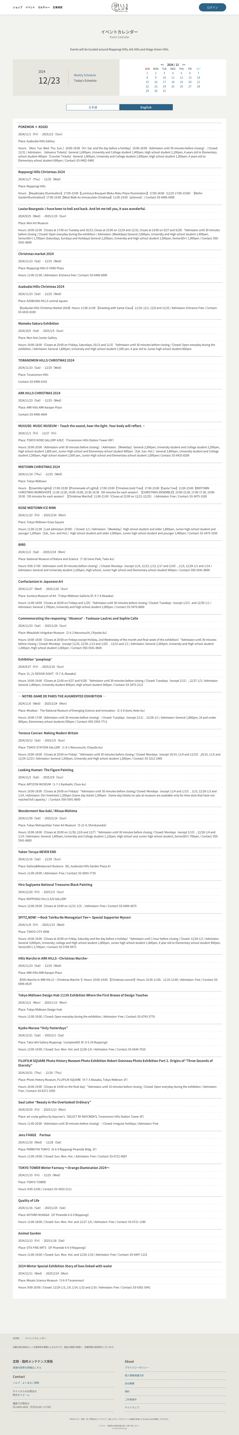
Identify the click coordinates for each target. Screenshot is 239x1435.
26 (181, 86)
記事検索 (57, 7)
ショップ (17, 7)
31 (164, 91)
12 (181, 77)
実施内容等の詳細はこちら (27, 1367)
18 (172, 82)
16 (155, 82)
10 (164, 77)
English (146, 107)
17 (164, 82)
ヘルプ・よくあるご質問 (26, 1382)
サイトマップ (132, 1407)
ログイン (212, 7)
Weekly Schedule (85, 75)
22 (147, 86)
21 (198, 82)
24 (164, 86)
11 (172, 77)
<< (162, 64)
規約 (127, 1391)
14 (198, 77)
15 (147, 82)
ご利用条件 (131, 1399)
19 (181, 82)
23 (155, 86)
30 (155, 91)
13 (190, 77)
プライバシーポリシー (137, 1367)
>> (183, 64)
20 (190, 82)
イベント (30, 7)
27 (190, 86)
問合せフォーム (21, 1394)
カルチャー (44, 7)
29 (147, 91)
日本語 (93, 107)
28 (198, 86)
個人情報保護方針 (134, 1375)
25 (172, 86)
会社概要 (129, 1383)
